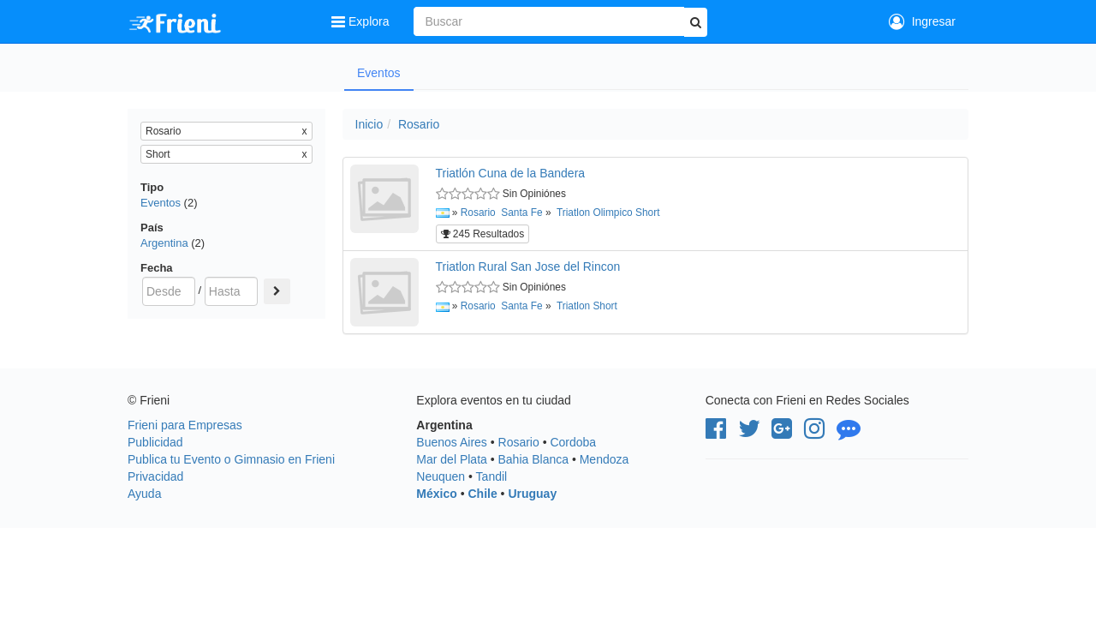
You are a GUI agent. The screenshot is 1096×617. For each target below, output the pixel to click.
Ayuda (144, 493)
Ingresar (922, 21)
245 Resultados (483, 234)
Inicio (369, 124)
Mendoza (604, 459)
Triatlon (573, 213)
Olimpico (612, 213)
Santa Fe (521, 213)
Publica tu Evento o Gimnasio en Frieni (231, 459)
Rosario (418, 124)
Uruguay (532, 493)
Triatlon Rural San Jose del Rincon (528, 266)
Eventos (379, 73)
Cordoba (573, 442)
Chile (482, 493)
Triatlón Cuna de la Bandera (511, 173)
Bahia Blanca (533, 459)
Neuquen (440, 476)
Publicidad (155, 442)
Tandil (492, 476)
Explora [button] (361, 21)
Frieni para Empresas (185, 425)
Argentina (164, 243)
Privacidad (155, 476)
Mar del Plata (451, 459)
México (436, 493)
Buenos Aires (451, 442)
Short (647, 213)
